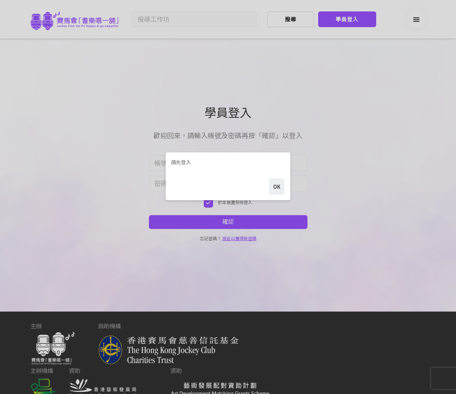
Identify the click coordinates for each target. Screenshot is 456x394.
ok (276, 205)
